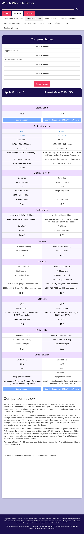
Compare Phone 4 (42, 74)
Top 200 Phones (51, 18)
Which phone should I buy (13, 18)
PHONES (17, 13)
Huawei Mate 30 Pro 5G (58, 92)
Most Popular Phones (12, 23)
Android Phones (30, 23)
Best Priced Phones (68, 18)
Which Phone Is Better (18, 3)
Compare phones (34, 18)
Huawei (62, 131)
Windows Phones (61, 23)
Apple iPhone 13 (14, 92)
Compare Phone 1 (42, 47)
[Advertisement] (42, 480)
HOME (6, 13)
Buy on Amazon (22, 120)
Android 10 (62, 136)
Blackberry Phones (11, 28)
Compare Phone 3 (42, 65)
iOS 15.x (22, 136)
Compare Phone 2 (42, 56)
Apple (22, 131)
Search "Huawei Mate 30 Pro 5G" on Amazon (62, 120)
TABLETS (29, 13)
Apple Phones (45, 23)
